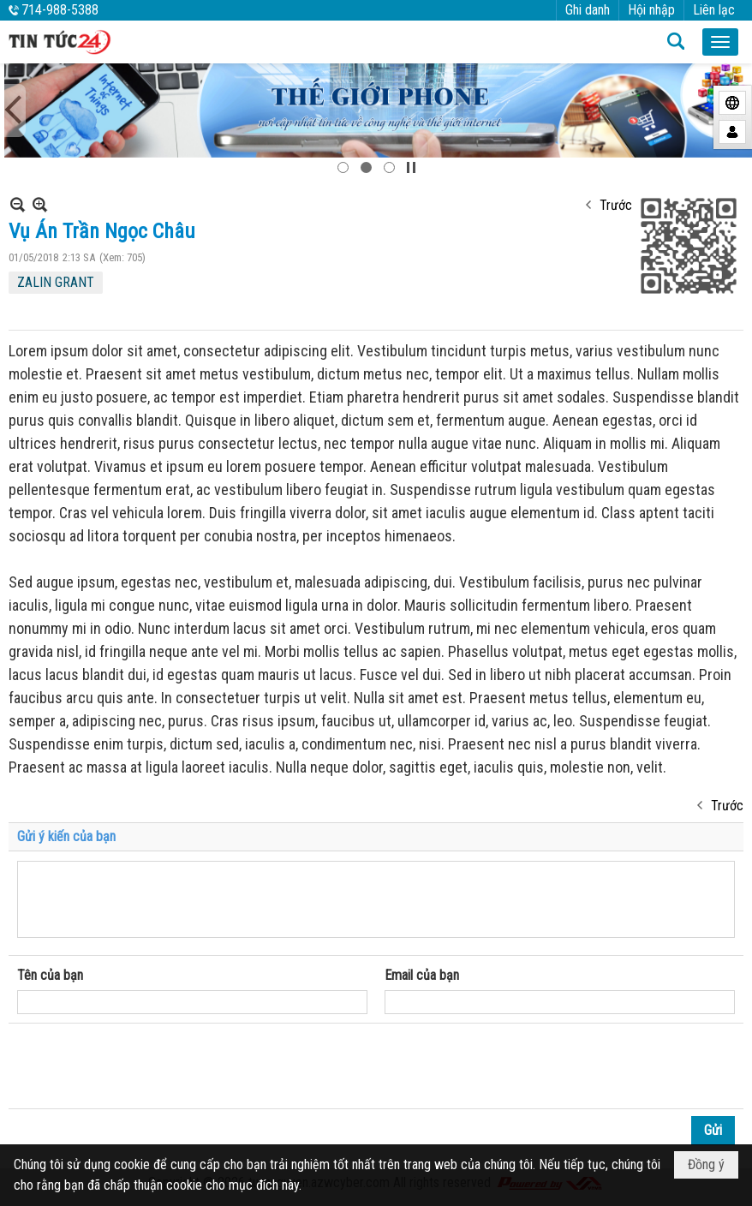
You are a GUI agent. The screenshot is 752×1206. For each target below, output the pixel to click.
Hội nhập (651, 10)
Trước (616, 205)
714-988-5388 (59, 10)
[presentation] (147, 1066)
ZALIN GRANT (55, 282)
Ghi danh (587, 10)
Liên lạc (714, 10)
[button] (720, 42)
